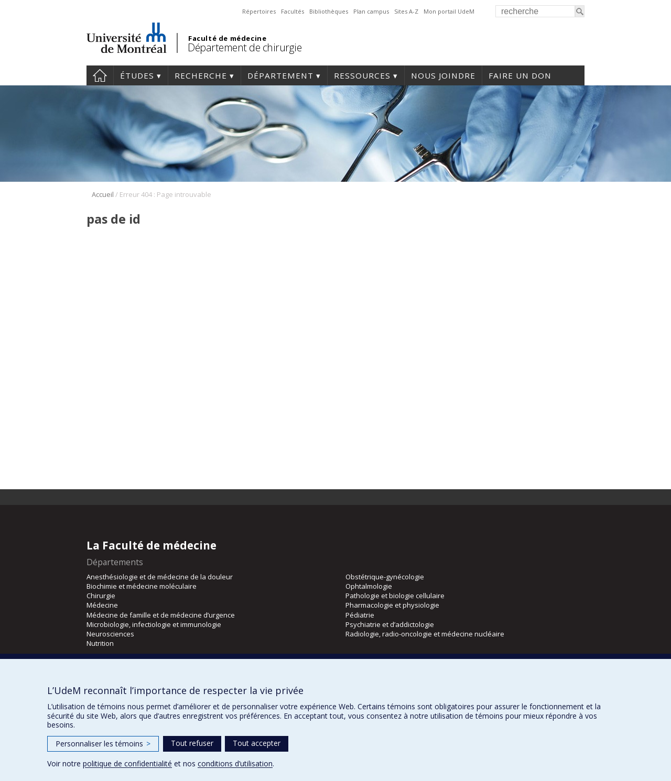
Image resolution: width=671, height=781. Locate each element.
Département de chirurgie (244, 47)
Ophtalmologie (368, 586)
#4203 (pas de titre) (100, 75)
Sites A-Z (406, 11)
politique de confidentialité (127, 763)
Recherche (201, 75)
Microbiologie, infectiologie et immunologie (153, 624)
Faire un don (520, 75)
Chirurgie (100, 595)
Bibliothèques (328, 11)
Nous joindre (443, 75)
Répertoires (259, 11)
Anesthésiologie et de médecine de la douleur (159, 576)
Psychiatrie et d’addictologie (389, 624)
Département (280, 75)
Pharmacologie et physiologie (392, 605)
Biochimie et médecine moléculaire (141, 586)
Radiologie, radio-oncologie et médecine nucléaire (424, 634)
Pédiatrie (359, 615)
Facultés (292, 11)
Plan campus (371, 11)
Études (137, 75)
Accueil (103, 194)
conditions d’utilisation (235, 763)
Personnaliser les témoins (103, 744)
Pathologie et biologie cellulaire (395, 595)
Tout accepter (256, 743)
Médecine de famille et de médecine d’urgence (160, 615)
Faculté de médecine (227, 38)
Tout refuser (192, 743)
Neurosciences (110, 634)
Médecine (102, 605)
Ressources (362, 75)
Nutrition (100, 643)
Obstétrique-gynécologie (384, 576)
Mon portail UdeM (449, 11)
